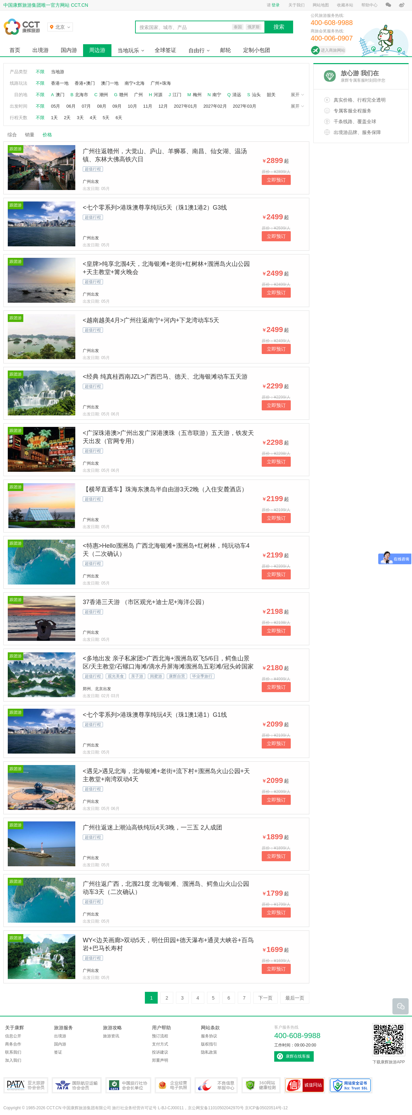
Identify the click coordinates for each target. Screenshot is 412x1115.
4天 (93, 117)
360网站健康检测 (261, 1085)
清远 (236, 94)
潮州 (103, 94)
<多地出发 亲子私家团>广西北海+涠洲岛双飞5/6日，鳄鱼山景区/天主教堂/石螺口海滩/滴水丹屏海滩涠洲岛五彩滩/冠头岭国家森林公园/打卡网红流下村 (168, 666)
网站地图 (321, 5)
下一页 (265, 998)
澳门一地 (110, 83)
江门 (177, 94)
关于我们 (296, 5)
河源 (158, 94)
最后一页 (294, 998)
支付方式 (160, 1044)
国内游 (69, 50)
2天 (67, 117)
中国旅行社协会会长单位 (128, 1085)
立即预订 (276, 180)
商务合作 (13, 1044)
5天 (106, 117)
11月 (147, 106)
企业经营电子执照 (173, 1085)
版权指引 (209, 1044)
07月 (86, 106)
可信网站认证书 (304, 1085)
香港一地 (60, 83)
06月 (70, 106)
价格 (50, 134)
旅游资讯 (111, 1036)
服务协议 (209, 1036)
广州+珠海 (161, 83)
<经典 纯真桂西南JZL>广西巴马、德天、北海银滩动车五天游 (165, 376)
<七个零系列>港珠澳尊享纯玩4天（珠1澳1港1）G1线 (155, 714)
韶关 (271, 94)
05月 (55, 106)
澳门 (60, 94)
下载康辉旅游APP (388, 1043)
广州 (138, 94)
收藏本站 (345, 5)
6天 (118, 117)
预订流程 (160, 1036)
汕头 (256, 94)
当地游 (57, 71)
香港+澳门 (85, 83)
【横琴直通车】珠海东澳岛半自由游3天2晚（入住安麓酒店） (165, 489)
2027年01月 (185, 106)
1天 (54, 117)
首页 (14, 50)
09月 (117, 106)
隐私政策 (209, 1052)
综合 (12, 134)
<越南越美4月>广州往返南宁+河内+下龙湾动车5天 (151, 320)
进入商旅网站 (333, 50)
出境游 (40, 50)
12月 (163, 106)
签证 (58, 1052)
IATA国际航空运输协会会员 (77, 1085)
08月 (101, 106)
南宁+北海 (135, 83)
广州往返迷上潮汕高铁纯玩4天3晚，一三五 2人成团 (152, 827)
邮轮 (225, 50)
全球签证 (165, 50)
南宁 (216, 94)
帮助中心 (369, 5)
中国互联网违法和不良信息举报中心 (216, 1085)
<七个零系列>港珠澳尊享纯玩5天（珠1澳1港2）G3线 (155, 207)
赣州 (123, 94)
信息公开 (13, 1036)
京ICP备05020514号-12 (266, 1108)
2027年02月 (215, 106)
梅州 (197, 94)
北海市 (81, 94)
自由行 (196, 50)
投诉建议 (160, 1052)
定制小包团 (256, 50)
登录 (276, 5)
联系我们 (13, 1052)
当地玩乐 (128, 50)
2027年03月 (244, 106)
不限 (40, 71)
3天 (80, 117)
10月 (132, 106)
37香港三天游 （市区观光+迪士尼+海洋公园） (145, 602)
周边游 (97, 50)
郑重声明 (160, 1060)
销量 (29, 134)
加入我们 (13, 1060)
